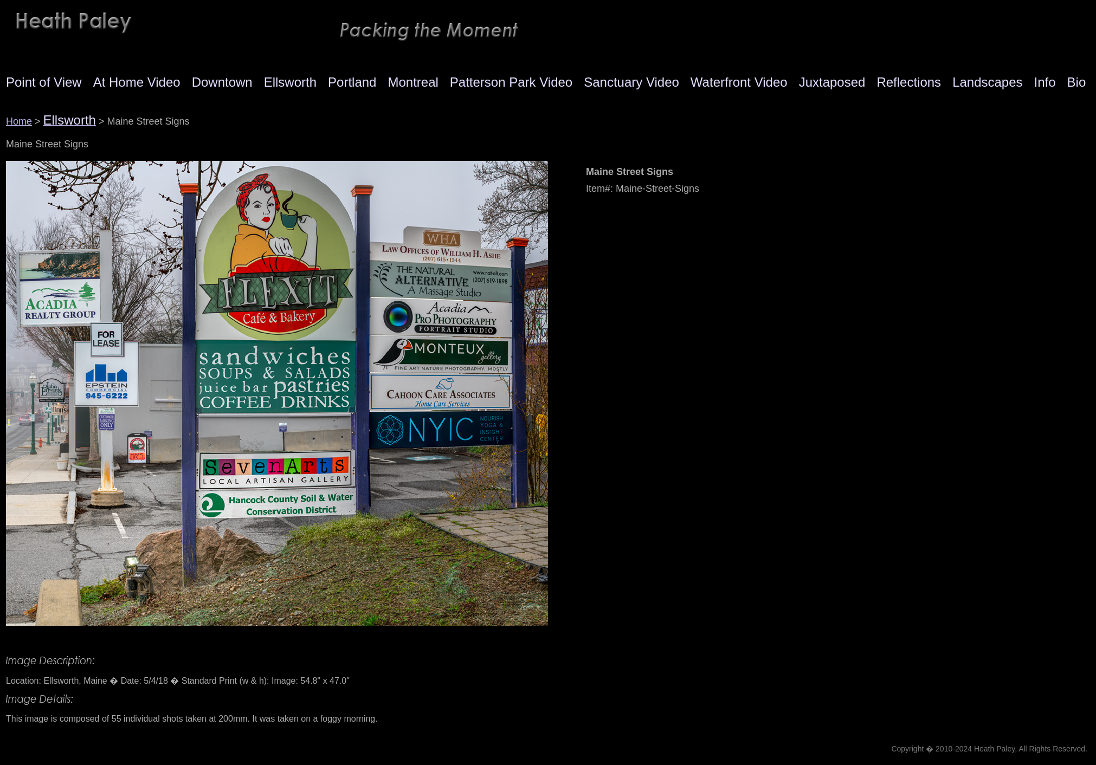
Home (19, 121)
